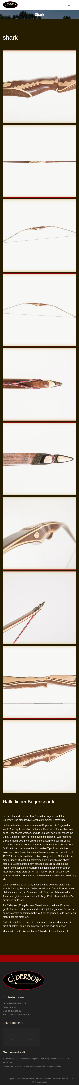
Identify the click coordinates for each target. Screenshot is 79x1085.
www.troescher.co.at (64, 1078)
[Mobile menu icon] (74, 4)
